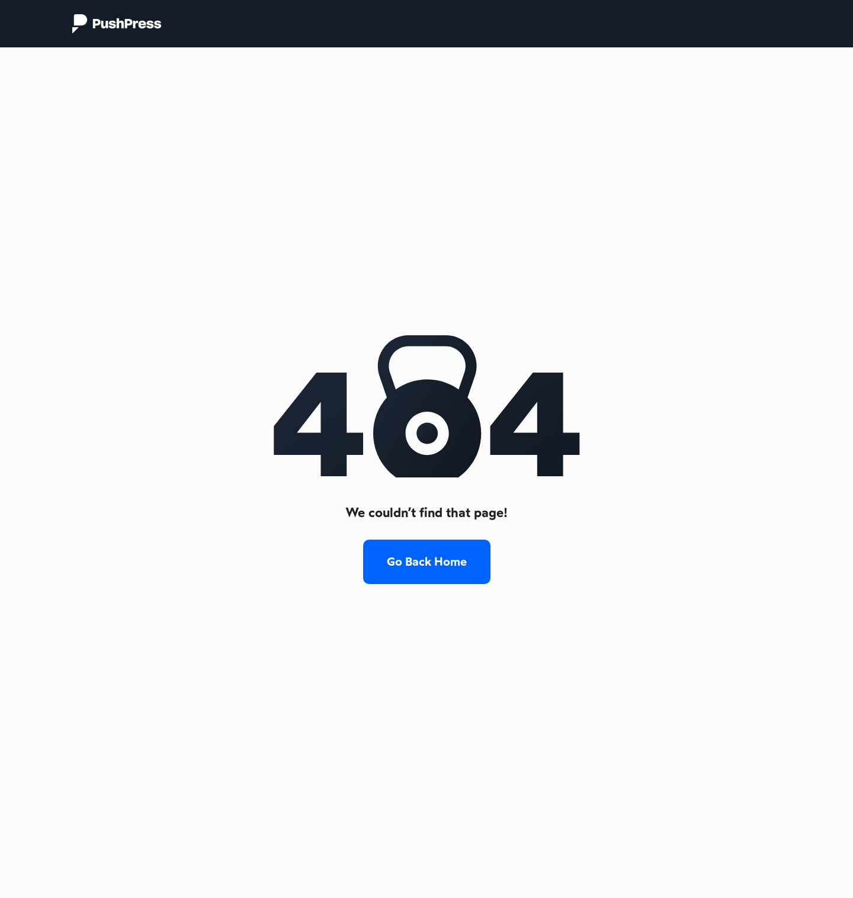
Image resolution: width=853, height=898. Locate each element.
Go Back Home (427, 561)
